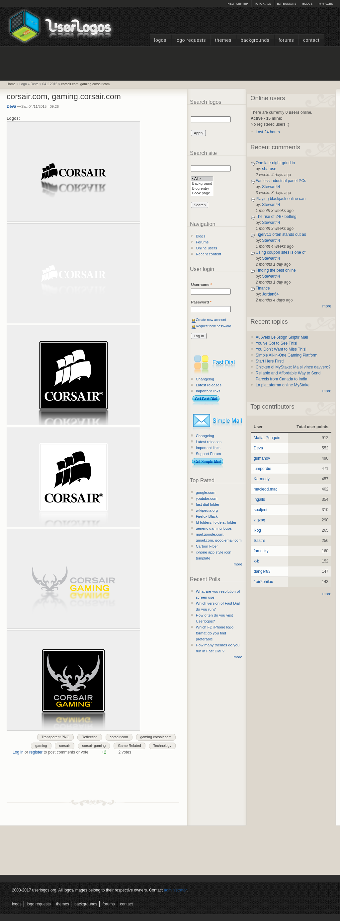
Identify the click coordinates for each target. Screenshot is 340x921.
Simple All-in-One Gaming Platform (286, 355)
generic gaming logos (214, 528)
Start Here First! (270, 361)
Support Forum (208, 454)
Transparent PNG (55, 737)
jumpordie (262, 468)
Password (201, 302)
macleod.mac (265, 489)
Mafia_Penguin (267, 437)
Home (11, 84)
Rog (257, 530)
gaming (41, 746)
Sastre (259, 540)
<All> (202, 178)
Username (201, 285)
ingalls (259, 499)
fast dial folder (207, 504)
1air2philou (263, 581)
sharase (269, 168)
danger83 (262, 571)
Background (202, 183)
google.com (205, 492)
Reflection (90, 737)
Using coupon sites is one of (280, 252)
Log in (18, 752)
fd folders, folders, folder (216, 522)
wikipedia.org (207, 510)
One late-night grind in (275, 163)
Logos (160, 40)
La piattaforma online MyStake (282, 385)
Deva (11, 106)
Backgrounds (255, 40)
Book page (202, 193)
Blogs (307, 3)
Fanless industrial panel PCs (281, 180)
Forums (286, 40)
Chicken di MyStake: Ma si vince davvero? (293, 367)
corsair (64, 746)
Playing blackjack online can (280, 198)
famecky (261, 551)
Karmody (262, 479)
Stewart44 (271, 186)
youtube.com (206, 498)
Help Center (237, 3)
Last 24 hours (268, 132)
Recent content (208, 254)
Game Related (129, 746)
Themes (223, 40)
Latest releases (208, 385)
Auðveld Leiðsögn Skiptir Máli (282, 337)
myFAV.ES (325, 3)
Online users (206, 248)
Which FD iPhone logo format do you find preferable (214, 633)
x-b (256, 561)
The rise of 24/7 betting (276, 216)
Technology (162, 746)
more (238, 564)
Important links (208, 391)
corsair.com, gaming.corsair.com (85, 84)
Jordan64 (270, 294)
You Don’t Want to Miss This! (281, 349)
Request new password (213, 326)
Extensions (286, 3)
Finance (263, 288)
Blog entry (202, 188)
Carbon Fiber (207, 546)
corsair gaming (94, 746)
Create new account (211, 320)
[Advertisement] (170, 63)
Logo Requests (190, 40)
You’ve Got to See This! (276, 343)
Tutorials (262, 3)
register (35, 752)
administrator (175, 890)
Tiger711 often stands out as (281, 234)
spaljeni (260, 509)
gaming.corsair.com (156, 737)
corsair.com (119, 737)
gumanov (262, 458)
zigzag (259, 520)
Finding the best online (276, 270)
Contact (311, 40)
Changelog (205, 379)
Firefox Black (207, 516)
